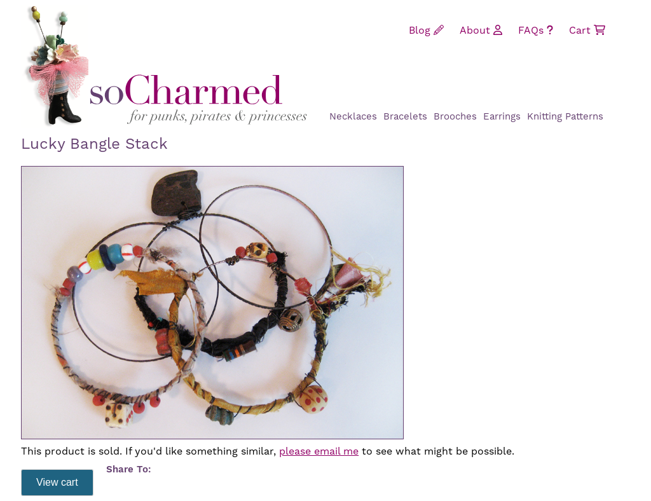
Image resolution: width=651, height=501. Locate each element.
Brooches (455, 117)
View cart (57, 482)
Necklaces (353, 117)
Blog (426, 30)
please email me (319, 451)
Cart (587, 30)
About (481, 30)
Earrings (502, 117)
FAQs (535, 30)
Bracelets (405, 117)
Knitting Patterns (565, 117)
